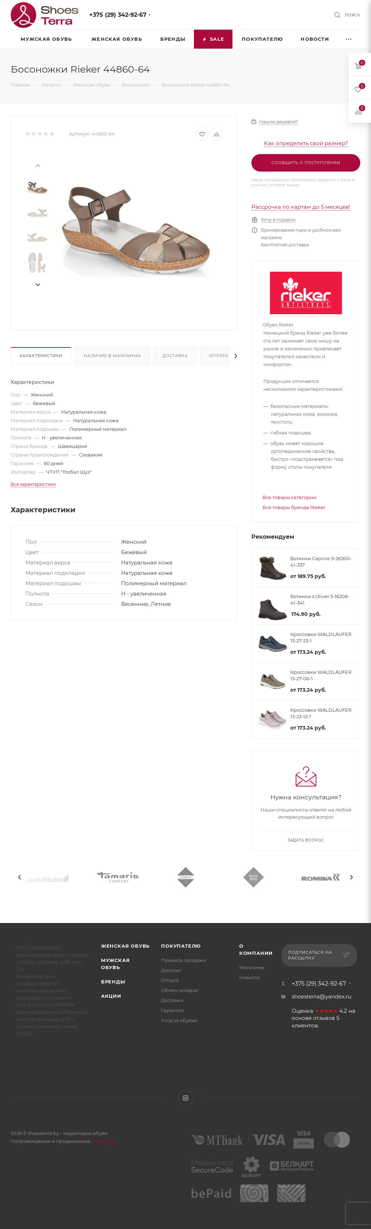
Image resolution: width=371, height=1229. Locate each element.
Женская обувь (125, 946)
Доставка (174, 355)
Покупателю (181, 946)
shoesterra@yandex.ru (321, 996)
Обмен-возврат (180, 990)
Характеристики (41, 355)
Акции (111, 996)
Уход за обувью (179, 1020)
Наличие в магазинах (112, 355)
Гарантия (172, 1010)
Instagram (185, 1098)
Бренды (113, 981)
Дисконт (171, 970)
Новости (249, 977)
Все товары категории (289, 497)
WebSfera (103, 1141)
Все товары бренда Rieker (293, 507)
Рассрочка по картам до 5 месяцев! (300, 206)
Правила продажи (183, 960)
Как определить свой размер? (306, 143)
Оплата (218, 355)
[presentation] (37, 165)
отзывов (324, 1018)
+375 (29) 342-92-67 (117, 14)
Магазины (251, 967)
